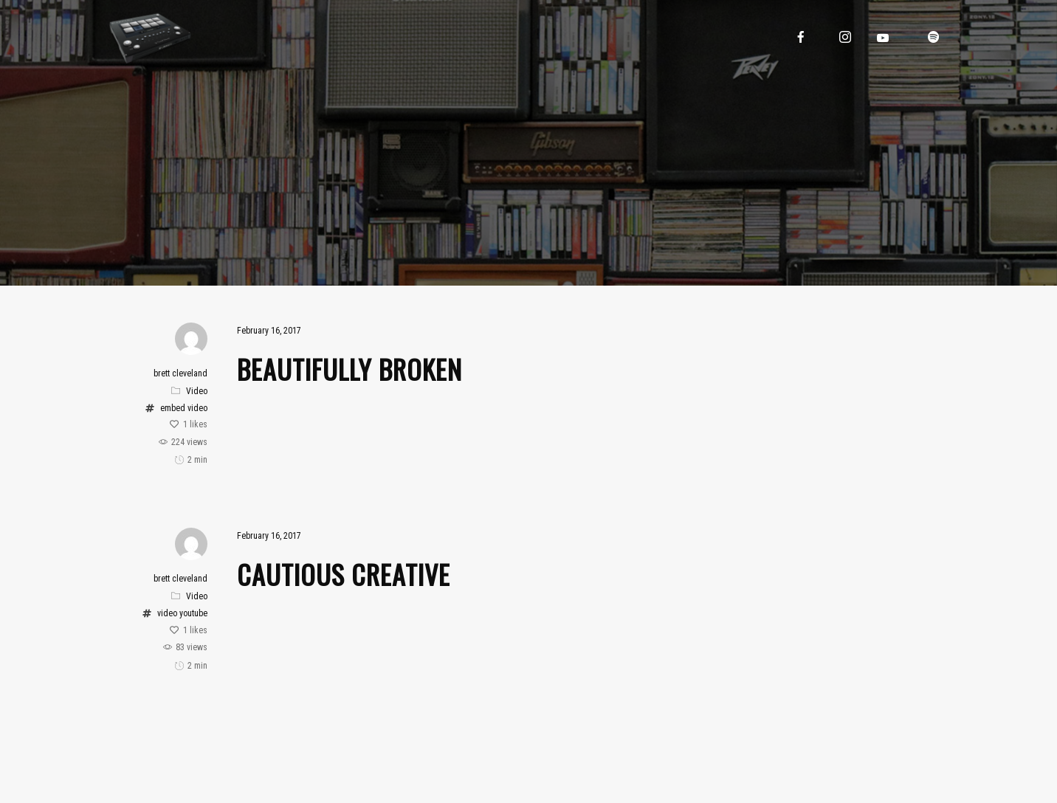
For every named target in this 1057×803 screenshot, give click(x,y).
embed (172, 408)
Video (196, 391)
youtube (193, 613)
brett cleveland (180, 373)
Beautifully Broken (349, 368)
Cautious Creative (343, 573)
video (197, 408)
